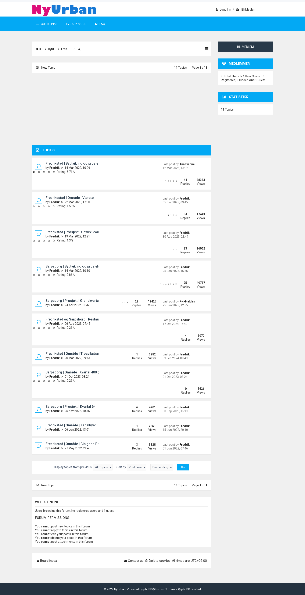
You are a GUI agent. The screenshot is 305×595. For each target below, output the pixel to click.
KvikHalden (187, 301)
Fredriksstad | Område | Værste (70, 198)
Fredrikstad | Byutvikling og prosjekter (75, 163)
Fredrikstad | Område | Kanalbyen (71, 425)
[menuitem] (132, 49)
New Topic (45, 67)
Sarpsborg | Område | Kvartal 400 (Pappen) (79, 372)
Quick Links (46, 24)
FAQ (100, 24)
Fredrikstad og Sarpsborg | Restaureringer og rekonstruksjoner (95, 319)
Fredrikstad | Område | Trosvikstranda (75, 354)
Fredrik (54, 167)
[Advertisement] (121, 109)
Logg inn (223, 9)
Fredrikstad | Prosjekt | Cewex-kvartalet (76, 232)
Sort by (131, 467)
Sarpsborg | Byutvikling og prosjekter (74, 266)
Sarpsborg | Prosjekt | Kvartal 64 (71, 407)
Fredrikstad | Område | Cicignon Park (74, 444)
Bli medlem (246, 9)
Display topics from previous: (83, 467)
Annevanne (187, 164)
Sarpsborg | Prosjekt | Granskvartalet (74, 301)
